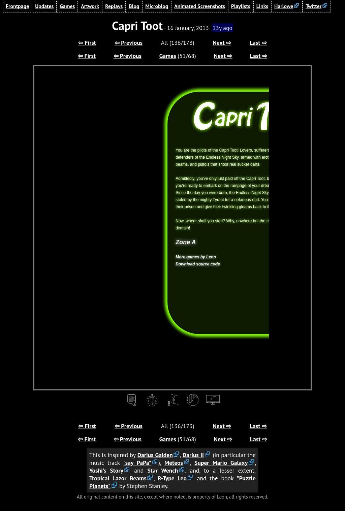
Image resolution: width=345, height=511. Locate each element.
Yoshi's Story (106, 470)
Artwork (90, 6)
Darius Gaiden (155, 455)
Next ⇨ (222, 42)
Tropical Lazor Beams (118, 478)
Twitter (313, 6)
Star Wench (162, 470)
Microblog (156, 6)
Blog (134, 6)
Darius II (193, 455)
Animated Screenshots (199, 6)
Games (67, 6)
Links (262, 6)
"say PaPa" (137, 463)
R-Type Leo (172, 478)
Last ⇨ (258, 42)
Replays (114, 6)
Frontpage (17, 6)
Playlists (240, 6)
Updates (44, 6)
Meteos (173, 463)
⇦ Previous (129, 42)
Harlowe (283, 6)
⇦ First (87, 42)
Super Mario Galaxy (221, 463)
